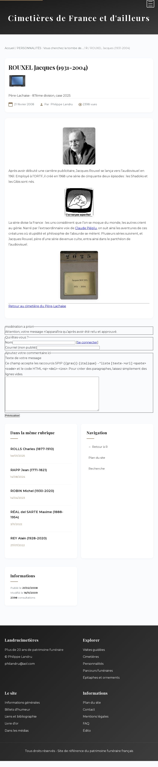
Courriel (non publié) (21, 347)
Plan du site (97, 463)
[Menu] (150, 4)
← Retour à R (98, 453)
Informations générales (22, 708)
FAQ (86, 729)
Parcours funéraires (98, 676)
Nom (8, 342)
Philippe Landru (62, 104)
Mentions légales (95, 722)
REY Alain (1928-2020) (28, 544)
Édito (87, 736)
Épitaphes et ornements (101, 683)
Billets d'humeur (17, 715)
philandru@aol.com (20, 670)
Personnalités (93, 670)
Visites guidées (94, 656)
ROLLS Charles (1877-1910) (32, 455)
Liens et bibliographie (21, 722)
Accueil (9, 48)
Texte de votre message (23, 358)
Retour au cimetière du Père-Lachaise (37, 306)
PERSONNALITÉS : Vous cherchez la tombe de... (50, 48)
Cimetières (91, 663)
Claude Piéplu (86, 228)
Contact (89, 715)
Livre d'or (11, 729)
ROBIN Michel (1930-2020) (32, 497)
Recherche (97, 474)
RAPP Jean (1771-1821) (28, 476)
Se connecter (87, 342)
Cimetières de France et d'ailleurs (79, 18)
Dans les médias (17, 736)
